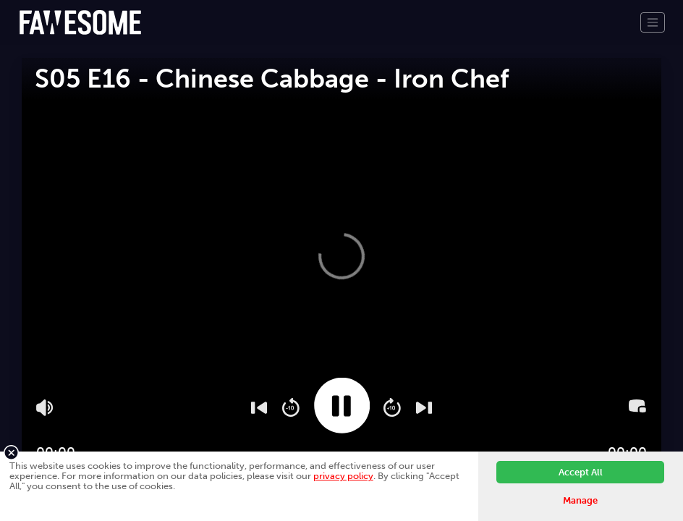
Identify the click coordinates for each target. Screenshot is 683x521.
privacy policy (343, 475)
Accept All (581, 472)
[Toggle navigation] (652, 22)
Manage (580, 500)
